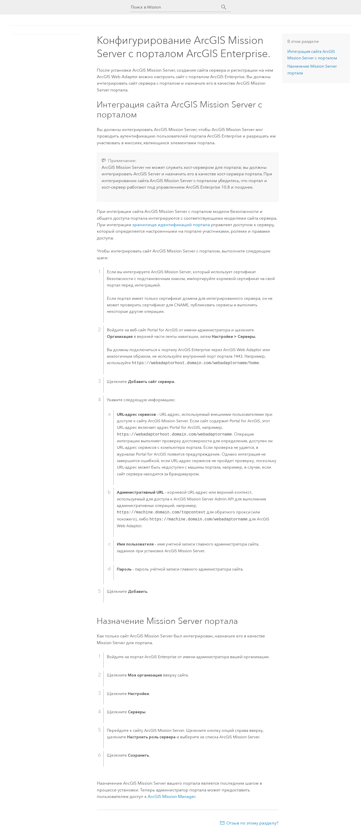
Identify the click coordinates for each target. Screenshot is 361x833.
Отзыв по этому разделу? (252, 822)
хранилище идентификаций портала (171, 224)
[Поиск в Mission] (176, 7)
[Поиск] (224, 7)
